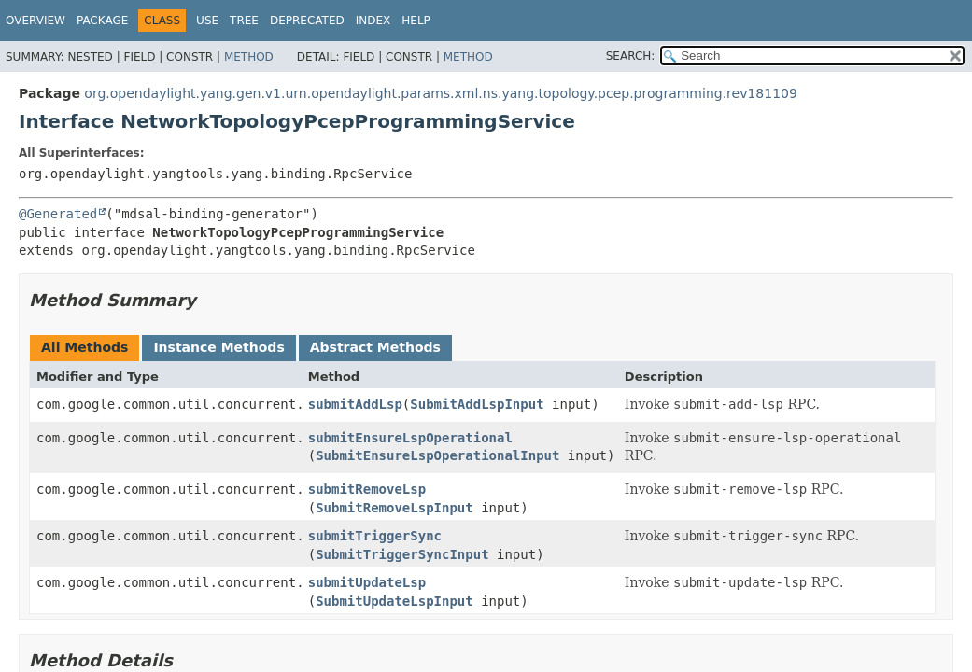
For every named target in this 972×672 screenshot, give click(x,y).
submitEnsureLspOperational (410, 437)
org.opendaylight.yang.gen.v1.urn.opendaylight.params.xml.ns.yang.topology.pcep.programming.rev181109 (440, 93)
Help (415, 20)
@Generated (58, 213)
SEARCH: (630, 56)
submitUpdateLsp (367, 582)
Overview (35, 20)
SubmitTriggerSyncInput (402, 554)
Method (249, 56)
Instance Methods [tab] (218, 347)
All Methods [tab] (84, 347)
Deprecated (307, 20)
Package (102, 20)
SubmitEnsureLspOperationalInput (437, 455)
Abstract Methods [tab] (375, 347)
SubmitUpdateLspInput (394, 601)
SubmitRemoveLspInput (394, 507)
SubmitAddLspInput (476, 404)
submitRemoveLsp (367, 489)
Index (373, 20)
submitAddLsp (355, 404)
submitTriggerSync (375, 535)
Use (207, 20)
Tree (244, 20)
